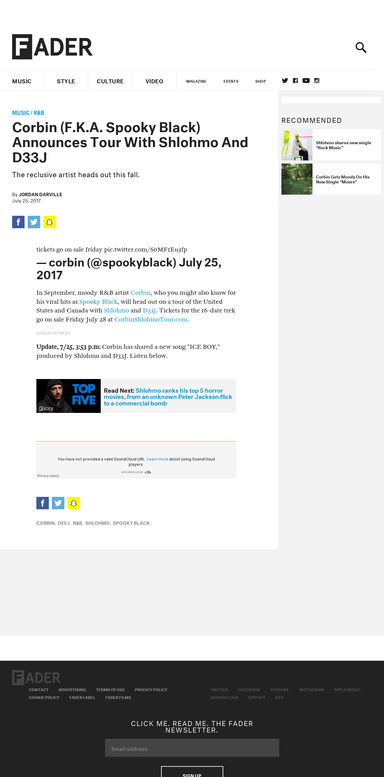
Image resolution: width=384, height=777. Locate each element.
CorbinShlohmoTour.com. (151, 319)
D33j (149, 310)
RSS (279, 697)
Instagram (311, 689)
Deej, (64, 522)
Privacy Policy (151, 689)
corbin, (46, 522)
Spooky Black (98, 301)
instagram (321, 80)
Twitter (290, 80)
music (21, 111)
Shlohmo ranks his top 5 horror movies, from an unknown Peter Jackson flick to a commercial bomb (168, 396)
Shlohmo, (98, 522)
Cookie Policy (44, 697)
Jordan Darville (40, 193)
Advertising (72, 689)
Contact (39, 689)
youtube (311, 80)
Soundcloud (224, 697)
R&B (39, 111)
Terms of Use (110, 689)
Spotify (256, 697)
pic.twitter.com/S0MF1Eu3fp (145, 249)
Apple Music (347, 689)
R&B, (78, 522)
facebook (300, 80)
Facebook (249, 689)
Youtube (279, 689)
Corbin (140, 292)
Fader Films (118, 697)
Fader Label (82, 697)
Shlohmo (116, 310)
